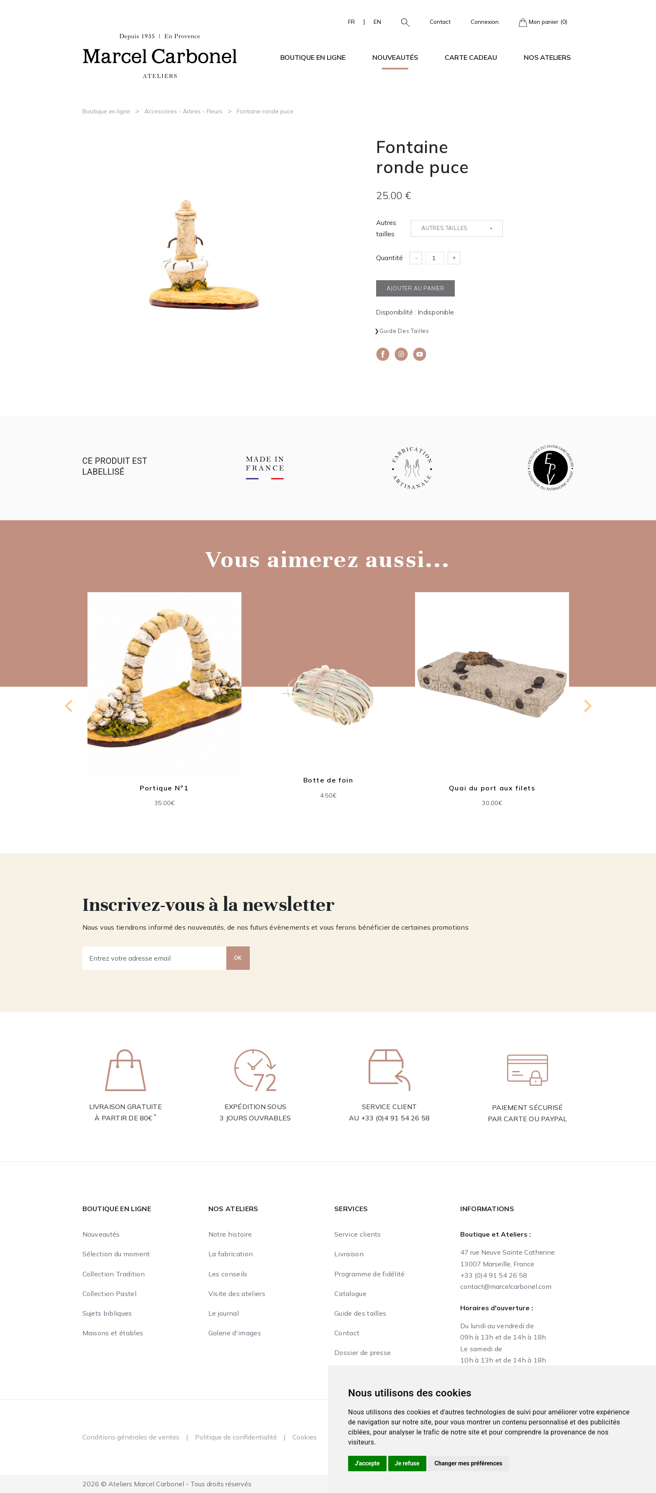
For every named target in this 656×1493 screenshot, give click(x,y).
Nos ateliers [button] (547, 57)
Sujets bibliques (107, 1313)
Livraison (349, 1254)
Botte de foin (328, 780)
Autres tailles (386, 228)
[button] (402, 21)
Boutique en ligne (106, 111)
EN (377, 21)
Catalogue (350, 1293)
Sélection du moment (116, 1254)
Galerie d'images (234, 1333)
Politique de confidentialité (236, 1437)
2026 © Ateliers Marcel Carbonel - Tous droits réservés (166, 1484)
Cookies (304, 1437)
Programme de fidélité (369, 1274)
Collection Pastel (109, 1293)
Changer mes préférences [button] (468, 1463)
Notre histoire (230, 1234)
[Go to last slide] (69, 706)
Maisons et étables (113, 1333)
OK (238, 957)
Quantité (389, 257)
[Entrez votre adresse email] (154, 958)
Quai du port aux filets (491, 787)
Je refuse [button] (407, 1463)
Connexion (485, 21)
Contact (440, 21)
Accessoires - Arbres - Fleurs (183, 111)
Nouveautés (395, 57)
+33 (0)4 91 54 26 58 (395, 1118)
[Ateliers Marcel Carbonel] (159, 54)
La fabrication (230, 1254)
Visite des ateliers (236, 1293)
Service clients (357, 1234)
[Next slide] (587, 706)
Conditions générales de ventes (130, 1437)
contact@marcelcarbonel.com (505, 1286)
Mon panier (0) (543, 22)
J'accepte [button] (367, 1463)
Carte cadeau (471, 57)
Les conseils (228, 1274)
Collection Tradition (113, 1274)
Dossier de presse (362, 1352)
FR (351, 21)
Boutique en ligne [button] (313, 57)
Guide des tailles (404, 330)
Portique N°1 (164, 788)
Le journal (223, 1313)
